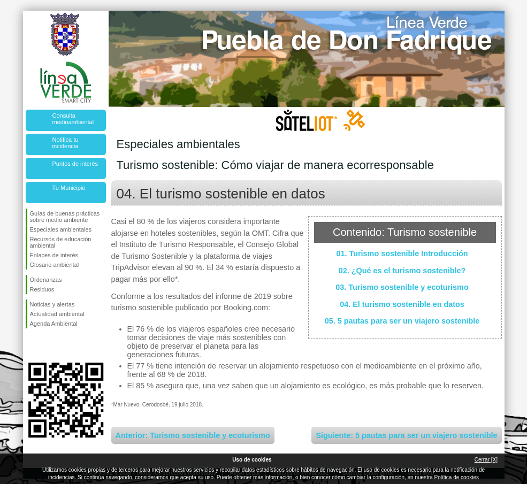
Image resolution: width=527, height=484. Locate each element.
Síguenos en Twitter (49, 345)
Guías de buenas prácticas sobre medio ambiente (65, 216)
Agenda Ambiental (54, 323)
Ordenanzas (46, 279)
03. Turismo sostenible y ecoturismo (401, 287)
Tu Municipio (69, 188)
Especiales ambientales (61, 229)
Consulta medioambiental (73, 118)
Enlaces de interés (54, 255)
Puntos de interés (75, 163)
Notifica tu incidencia (65, 142)
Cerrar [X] (486, 460)
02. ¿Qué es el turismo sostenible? (402, 270)
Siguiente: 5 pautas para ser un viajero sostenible (406, 435)
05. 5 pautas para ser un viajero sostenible (402, 321)
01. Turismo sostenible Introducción (402, 253)
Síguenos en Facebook (32, 345)
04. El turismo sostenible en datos (402, 304)
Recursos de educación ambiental (60, 242)
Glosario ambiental (54, 265)
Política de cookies (456, 477)
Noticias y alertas (52, 304)
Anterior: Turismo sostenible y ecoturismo (193, 435)
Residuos (42, 289)
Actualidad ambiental (57, 314)
